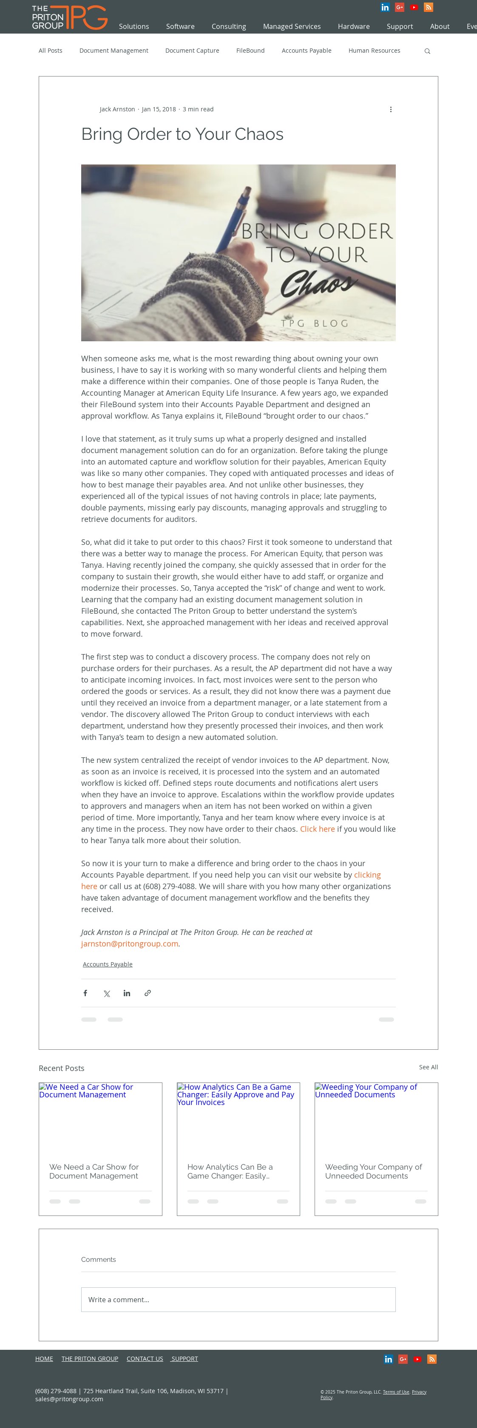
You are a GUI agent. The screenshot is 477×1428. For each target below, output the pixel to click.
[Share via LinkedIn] (127, 993)
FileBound (250, 50)
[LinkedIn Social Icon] (385, 7)
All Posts (50, 50)
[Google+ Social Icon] (399, 7)
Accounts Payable (307, 50)
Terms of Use (396, 1392)
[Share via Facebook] (85, 993)
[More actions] (391, 109)
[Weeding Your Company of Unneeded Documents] (376, 1117)
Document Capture (192, 50)
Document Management (114, 50)
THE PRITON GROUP (90, 1358)
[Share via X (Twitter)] (106, 993)
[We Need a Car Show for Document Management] (100, 1117)
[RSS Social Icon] (428, 7)
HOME (44, 1358)
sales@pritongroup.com (69, 1399)
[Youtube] (414, 7)
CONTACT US (145, 1358)
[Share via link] (148, 993)
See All (428, 1067)
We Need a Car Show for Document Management (94, 1171)
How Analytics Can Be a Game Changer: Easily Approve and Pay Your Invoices (230, 1171)
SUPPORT (184, 1358)
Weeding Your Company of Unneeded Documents (373, 1171)
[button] (427, 50)
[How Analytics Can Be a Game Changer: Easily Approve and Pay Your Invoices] (238, 1117)
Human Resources (374, 50)
